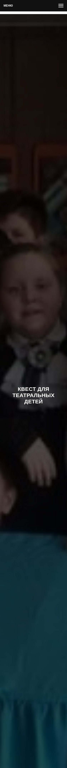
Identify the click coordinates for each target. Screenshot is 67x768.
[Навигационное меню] (60, 5)
